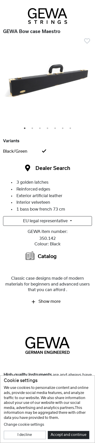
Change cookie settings (24, 424)
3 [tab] (40, 128)
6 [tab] (63, 128)
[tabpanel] (47, 83)
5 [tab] (55, 128)
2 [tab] (32, 128)
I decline (24, 435)
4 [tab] (47, 128)
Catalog (41, 255)
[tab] (47, 151)
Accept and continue (68, 435)
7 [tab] (70, 128)
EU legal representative (46, 221)
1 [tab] (25, 128)
